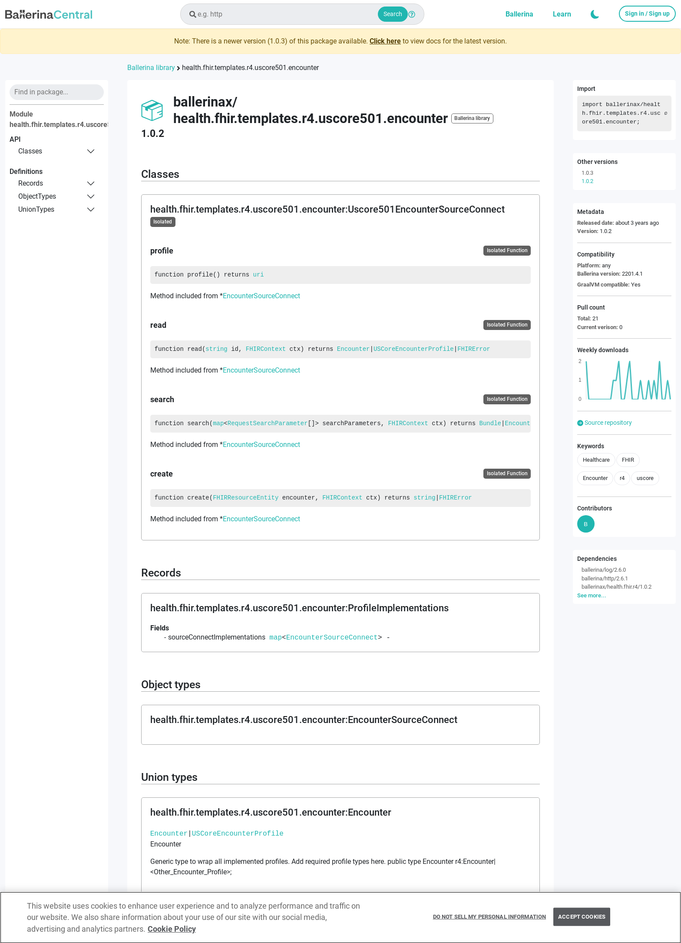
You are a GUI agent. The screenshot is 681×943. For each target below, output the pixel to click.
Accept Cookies (581, 920)
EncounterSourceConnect (261, 296)
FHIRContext (266, 349)
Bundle (490, 423)
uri (258, 274)
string (216, 349)
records (30, 183)
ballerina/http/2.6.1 (605, 578)
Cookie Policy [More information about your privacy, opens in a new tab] (172, 932)
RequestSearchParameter (268, 423)
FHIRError (473, 349)
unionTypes (36, 209)
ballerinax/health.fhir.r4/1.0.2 (616, 586)
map (218, 423)
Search (392, 13)
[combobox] (302, 14)
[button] (595, 14)
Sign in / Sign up (647, 13)
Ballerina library (151, 67)
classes (30, 151)
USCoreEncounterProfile (414, 349)
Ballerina (519, 14)
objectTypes (37, 196)
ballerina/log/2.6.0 (604, 569)
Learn (562, 14)
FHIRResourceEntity (245, 497)
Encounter (353, 349)
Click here (385, 41)
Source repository (604, 422)
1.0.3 (587, 173)
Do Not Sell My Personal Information (489, 920)
